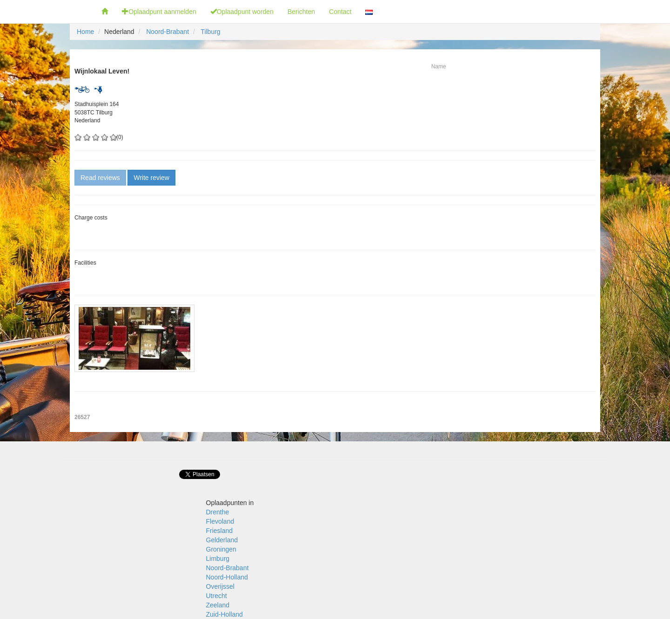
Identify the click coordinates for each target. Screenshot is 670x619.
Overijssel (220, 586)
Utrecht (216, 595)
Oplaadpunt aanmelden (159, 11)
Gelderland (222, 540)
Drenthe (217, 512)
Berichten (301, 11)
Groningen (221, 549)
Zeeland (218, 605)
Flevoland (220, 521)
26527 (82, 417)
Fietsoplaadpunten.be (47, 11)
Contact (340, 11)
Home (85, 31)
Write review (151, 177)
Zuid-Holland (224, 614)
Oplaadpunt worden (242, 11)
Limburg (218, 558)
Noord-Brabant (167, 31)
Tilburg (210, 31)
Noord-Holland (227, 577)
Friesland (219, 530)
